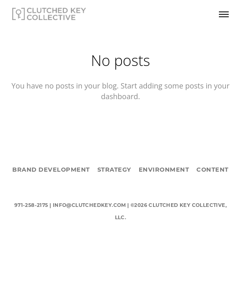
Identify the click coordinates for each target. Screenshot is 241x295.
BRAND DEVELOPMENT (51, 169)
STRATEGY (114, 169)
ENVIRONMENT (164, 169)
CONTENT (212, 169)
